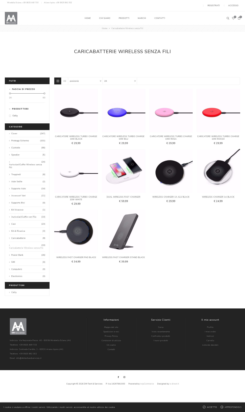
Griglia (57, 75)
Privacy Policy (111, 330)
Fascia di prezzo (23, 83)
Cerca (160, 322)
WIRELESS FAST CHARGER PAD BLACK (76, 251)
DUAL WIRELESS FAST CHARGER (123, 191)
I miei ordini (210, 326)
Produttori (20, 103)
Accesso (235, 3)
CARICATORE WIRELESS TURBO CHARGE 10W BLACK (76, 132)
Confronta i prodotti (160, 330)
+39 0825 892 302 (64, 3)
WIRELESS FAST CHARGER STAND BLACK (123, 251)
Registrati (221, 3)
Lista (64, 75)
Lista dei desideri (210, 339)
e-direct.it (174, 378)
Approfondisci (233, 407)
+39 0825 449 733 (30, 3)
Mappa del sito (111, 322)
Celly (15, 110)
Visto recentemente (161, 326)
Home (104, 23)
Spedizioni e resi (111, 326)
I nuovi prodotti (161, 335)
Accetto (212, 407)
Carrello (210, 335)
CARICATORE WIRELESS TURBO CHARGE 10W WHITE (76, 192)
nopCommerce (147, 378)
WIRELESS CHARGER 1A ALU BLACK (170, 191)
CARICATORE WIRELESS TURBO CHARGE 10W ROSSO (218, 132)
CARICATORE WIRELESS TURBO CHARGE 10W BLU (123, 132)
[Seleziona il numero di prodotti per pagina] (120, 75)
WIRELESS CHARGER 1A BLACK (218, 191)
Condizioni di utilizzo (111, 335)
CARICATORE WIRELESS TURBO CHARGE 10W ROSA (171, 132)
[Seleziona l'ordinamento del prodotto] (85, 75)
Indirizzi (210, 330)
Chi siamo (111, 339)
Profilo (210, 322)
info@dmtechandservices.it (29, 352)
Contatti (111, 344)
